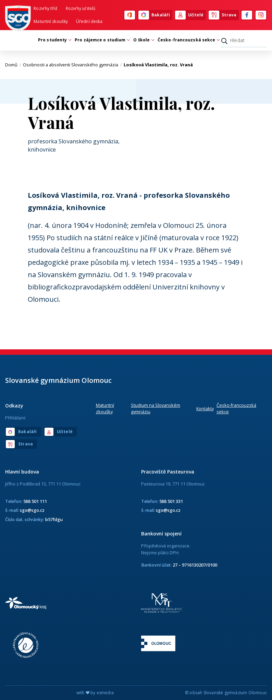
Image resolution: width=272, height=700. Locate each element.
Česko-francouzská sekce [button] (188, 40)
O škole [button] (143, 40)
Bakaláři (154, 15)
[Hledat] (243, 40)
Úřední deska (89, 21)
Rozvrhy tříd (45, 8)
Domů (13, 65)
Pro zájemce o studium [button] (102, 40)
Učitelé (189, 15)
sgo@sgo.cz (32, 510)
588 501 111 (35, 501)
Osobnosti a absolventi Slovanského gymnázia (72, 65)
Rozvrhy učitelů (81, 8)
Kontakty (205, 408)
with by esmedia (95, 693)
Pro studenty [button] (54, 40)
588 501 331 (171, 501)
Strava (222, 15)
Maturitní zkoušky (51, 21)
